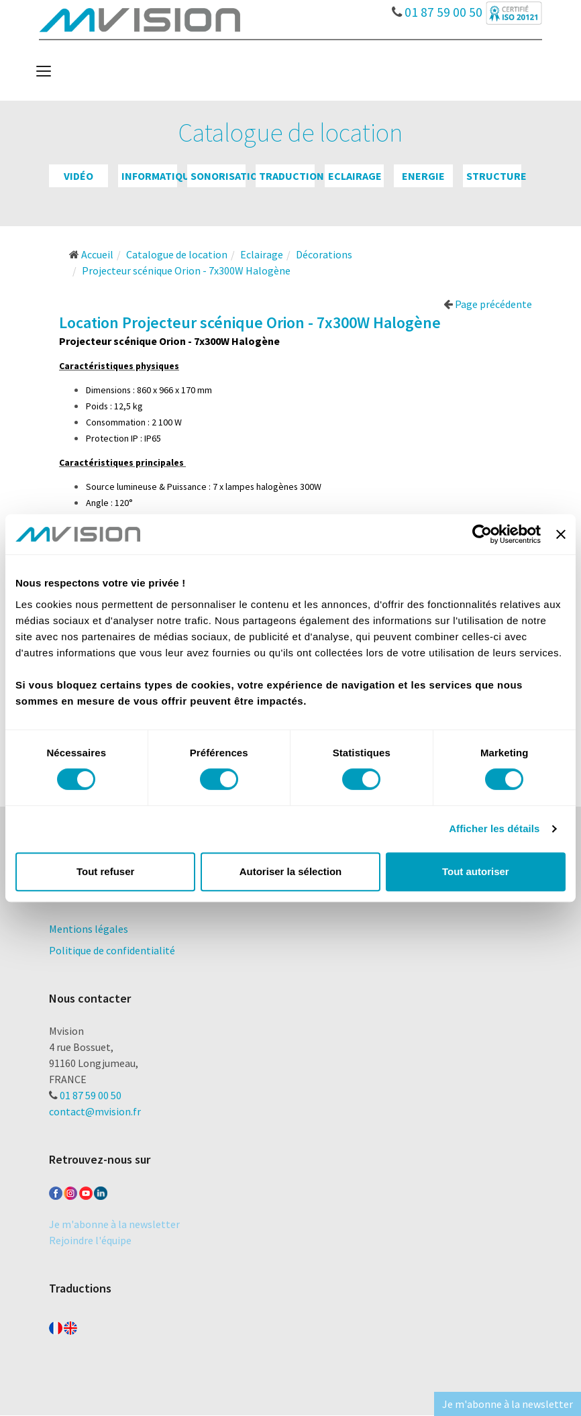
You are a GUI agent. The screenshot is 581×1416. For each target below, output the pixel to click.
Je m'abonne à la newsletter (114, 1224)
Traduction (291, 176)
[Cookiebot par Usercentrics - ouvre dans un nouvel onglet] (482, 534)
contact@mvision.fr (95, 1111)
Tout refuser (105, 871)
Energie (423, 176)
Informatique (158, 176)
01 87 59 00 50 (437, 8)
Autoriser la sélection (291, 871)
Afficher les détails (494, 828)
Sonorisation (228, 176)
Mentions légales (88, 928)
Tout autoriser (475, 871)
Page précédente (487, 304)
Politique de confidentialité (112, 950)
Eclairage (355, 176)
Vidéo (78, 176)
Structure (496, 176)
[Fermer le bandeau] (561, 534)
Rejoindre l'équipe (90, 1240)
